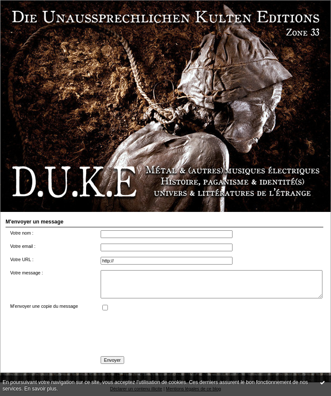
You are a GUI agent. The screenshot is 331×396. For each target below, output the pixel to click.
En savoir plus (40, 389)
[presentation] (166, 334)
